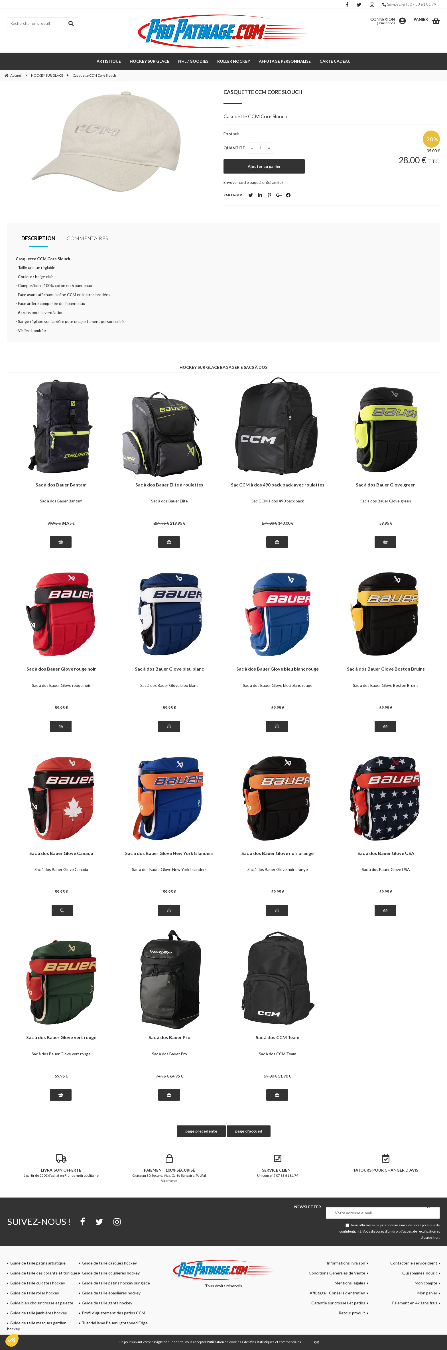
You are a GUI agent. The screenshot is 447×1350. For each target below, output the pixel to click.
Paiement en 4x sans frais (414, 1302)
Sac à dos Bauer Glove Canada (61, 853)
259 (161, 523)
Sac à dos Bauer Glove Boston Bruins (386, 669)
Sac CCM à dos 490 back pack (277, 500)
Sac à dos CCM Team (277, 1037)
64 (176, 1076)
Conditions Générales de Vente (337, 1272)
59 (385, 523)
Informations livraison (346, 1263)
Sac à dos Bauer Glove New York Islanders (169, 853)
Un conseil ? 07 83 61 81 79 (278, 1166)
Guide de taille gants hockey (107, 1302)
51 (284, 1076)
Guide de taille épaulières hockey (111, 1292)
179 (269, 523)
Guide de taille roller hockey (34, 1292)
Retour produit (352, 1312)
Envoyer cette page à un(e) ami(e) (253, 182)
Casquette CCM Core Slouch (263, 92)
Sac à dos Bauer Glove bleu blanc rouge (277, 669)
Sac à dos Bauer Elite (169, 500)
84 (68, 523)
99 (54, 523)
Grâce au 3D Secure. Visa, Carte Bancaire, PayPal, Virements (170, 1168)
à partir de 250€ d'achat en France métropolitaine (61, 1166)
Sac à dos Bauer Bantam (61, 484)
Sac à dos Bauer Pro (169, 1037)
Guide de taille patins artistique (38, 1263)
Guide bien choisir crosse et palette (41, 1302)
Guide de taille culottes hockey (37, 1282)
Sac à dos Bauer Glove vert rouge (61, 1037)
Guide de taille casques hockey (109, 1263)
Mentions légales (350, 1282)
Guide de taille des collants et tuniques (44, 1272)
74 (162, 1076)
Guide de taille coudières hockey (111, 1272)
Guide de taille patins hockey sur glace (116, 1282)
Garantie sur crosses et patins (338, 1302)
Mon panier (427, 1292)
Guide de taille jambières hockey (38, 1312)
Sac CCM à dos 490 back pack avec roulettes (277, 484)
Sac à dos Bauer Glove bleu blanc (169, 669)
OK (316, 1342)
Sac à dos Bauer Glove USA (385, 853)
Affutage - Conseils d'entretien (337, 1292)
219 (177, 523)
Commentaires (87, 238)
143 (285, 523)
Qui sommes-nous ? (419, 1272)
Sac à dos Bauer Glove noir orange (277, 853)
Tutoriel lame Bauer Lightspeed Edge (115, 1322)
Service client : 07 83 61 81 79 (409, 4)
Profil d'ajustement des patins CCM (113, 1312)
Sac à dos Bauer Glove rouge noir (61, 669)
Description (38, 238)
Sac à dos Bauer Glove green (386, 484)
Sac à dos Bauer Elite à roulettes (169, 484)
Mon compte (426, 1282)
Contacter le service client (413, 1263)
